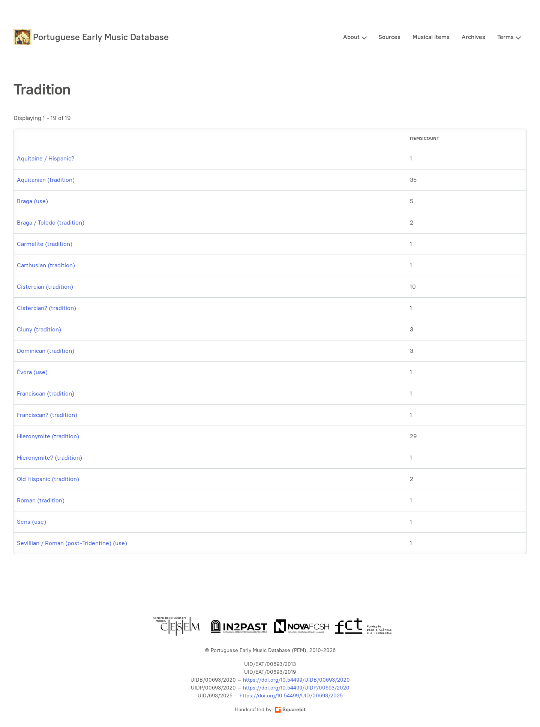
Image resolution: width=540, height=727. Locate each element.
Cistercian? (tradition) (46, 308)
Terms (505, 36)
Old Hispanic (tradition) (48, 479)
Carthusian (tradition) (46, 265)
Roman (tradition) (40, 500)
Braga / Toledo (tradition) (50, 222)
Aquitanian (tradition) (46, 179)
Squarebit (290, 709)
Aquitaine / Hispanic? (45, 158)
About (351, 36)
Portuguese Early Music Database (101, 36)
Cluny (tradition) (39, 329)
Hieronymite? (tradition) (49, 457)
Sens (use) (31, 521)
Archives (473, 36)
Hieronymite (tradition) (48, 436)
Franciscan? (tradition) (47, 414)
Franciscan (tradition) (45, 393)
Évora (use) (32, 372)
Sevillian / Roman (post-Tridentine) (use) (72, 543)
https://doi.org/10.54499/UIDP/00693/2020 (296, 688)
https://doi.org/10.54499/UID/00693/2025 (291, 696)
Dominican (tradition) (45, 350)
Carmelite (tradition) (44, 243)
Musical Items (431, 36)
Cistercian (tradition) (45, 286)
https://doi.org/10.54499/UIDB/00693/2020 (296, 680)
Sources (389, 36)
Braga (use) (32, 201)
